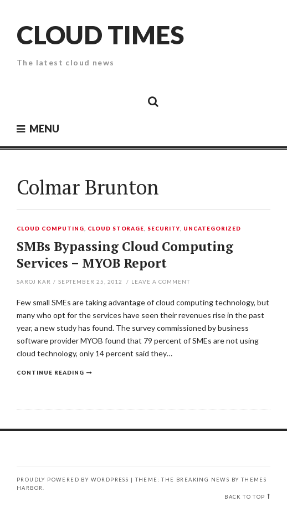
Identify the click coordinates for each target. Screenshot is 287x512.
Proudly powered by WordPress (73, 480)
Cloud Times (100, 34)
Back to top (244, 497)
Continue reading (50, 372)
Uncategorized (212, 229)
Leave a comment (160, 281)
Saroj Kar (34, 281)
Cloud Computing (50, 229)
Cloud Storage (116, 229)
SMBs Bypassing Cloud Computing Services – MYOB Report (125, 255)
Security (163, 229)
